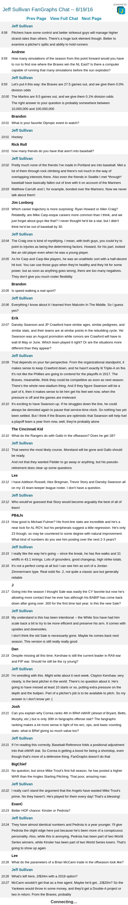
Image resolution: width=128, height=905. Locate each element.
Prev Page (36, 18)
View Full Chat (64, 18)
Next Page (91, 18)
